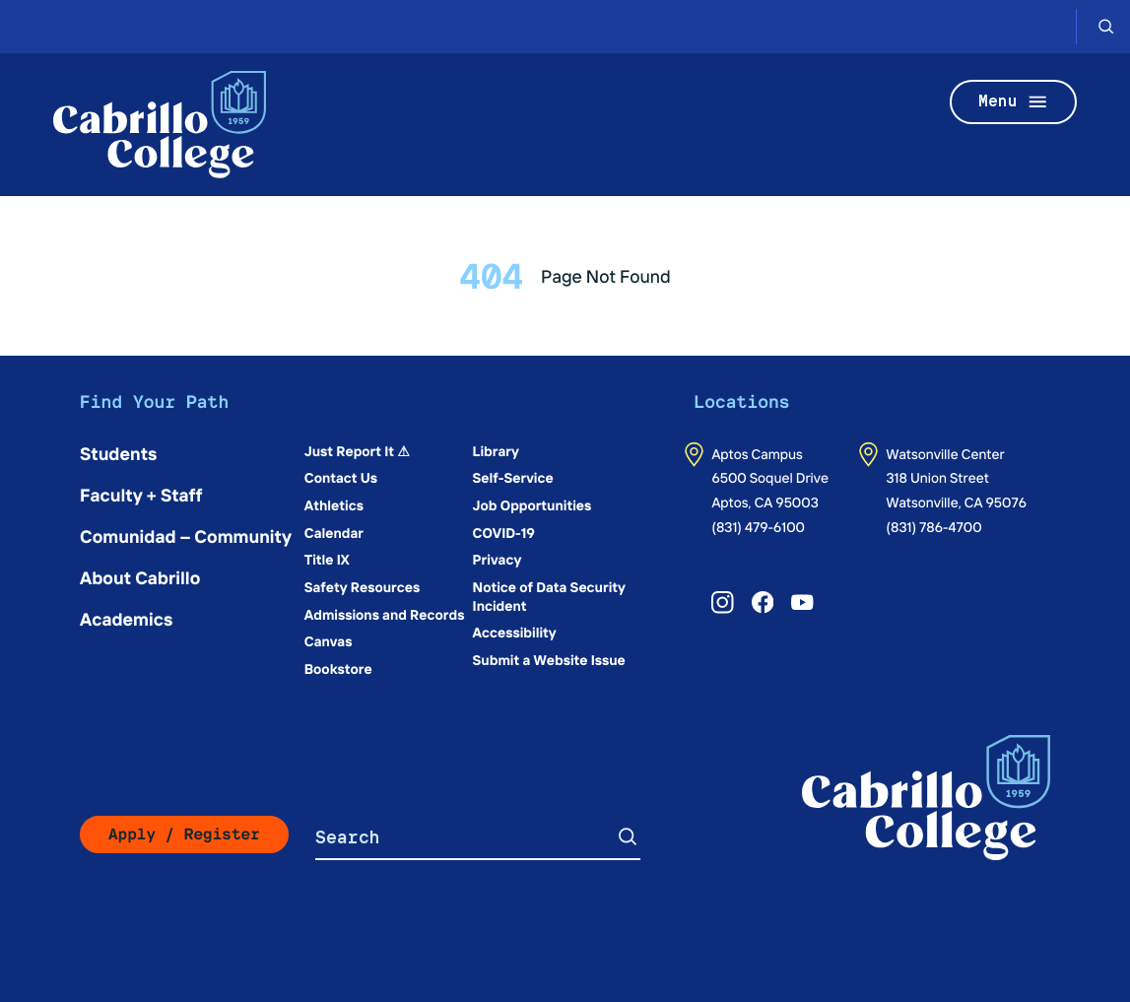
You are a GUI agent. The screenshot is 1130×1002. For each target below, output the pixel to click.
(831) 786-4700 (933, 526)
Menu (1013, 102)
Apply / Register (184, 834)
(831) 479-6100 (758, 526)
